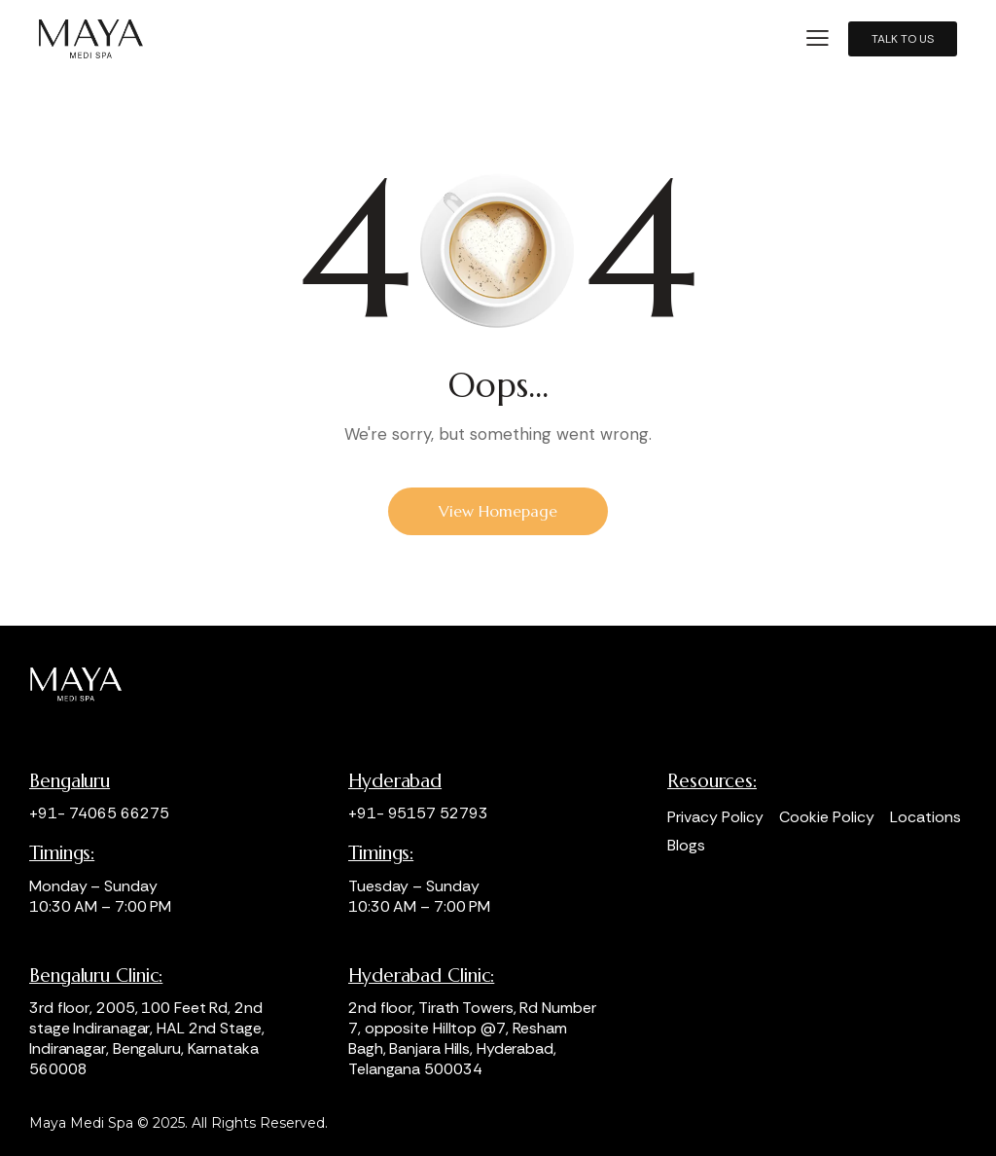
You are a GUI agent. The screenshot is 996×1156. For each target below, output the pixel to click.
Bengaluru (69, 781)
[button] (817, 38)
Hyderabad (395, 781)
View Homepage (498, 511)
